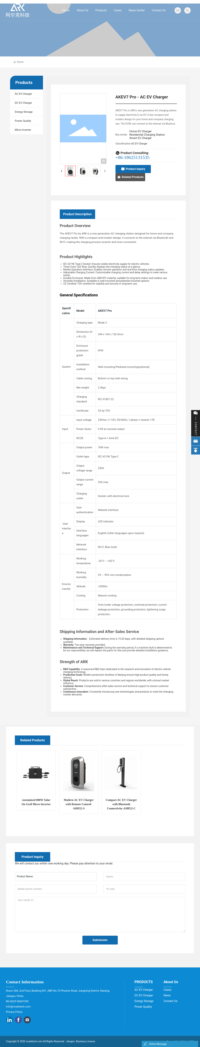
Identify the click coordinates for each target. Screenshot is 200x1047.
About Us (171, 982)
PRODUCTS (144, 982)
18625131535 (136, 157)
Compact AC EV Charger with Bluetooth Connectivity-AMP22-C (163, 804)
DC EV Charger (144, 995)
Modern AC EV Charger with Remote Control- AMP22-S (121, 804)
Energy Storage (144, 1001)
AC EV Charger (139, 143)
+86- (119, 157)
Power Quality (143, 1006)
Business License (85, 1041)
